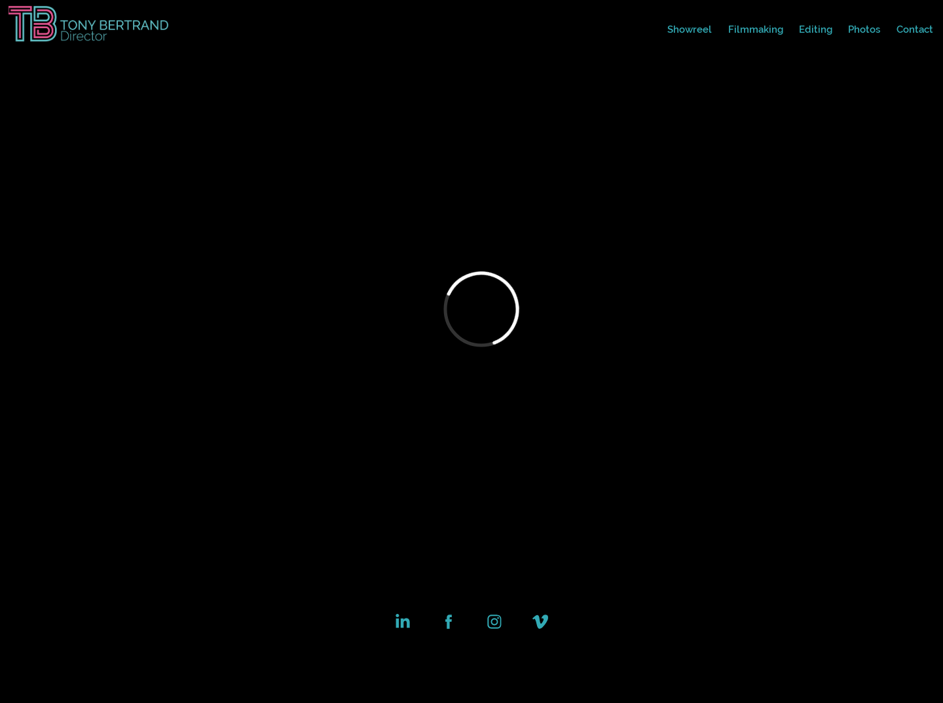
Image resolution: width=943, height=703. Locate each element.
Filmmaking (755, 29)
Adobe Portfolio (497, 657)
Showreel (689, 29)
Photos (864, 29)
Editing (815, 29)
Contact (915, 29)
